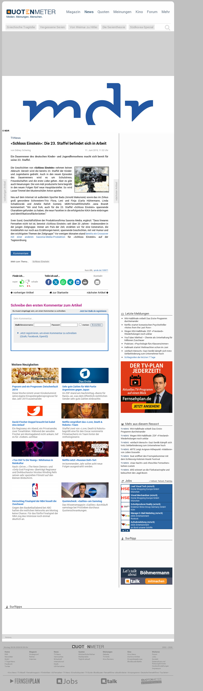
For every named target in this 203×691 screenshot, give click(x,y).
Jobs (154, 657)
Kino (139, 11)
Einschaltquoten (77, 672)
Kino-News (131, 654)
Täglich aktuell (84, 659)
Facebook (8, 664)
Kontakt (155, 659)
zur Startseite (59, 292)
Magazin (73, 11)
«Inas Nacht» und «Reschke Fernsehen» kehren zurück (145, 464)
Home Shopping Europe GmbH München (140, 488)
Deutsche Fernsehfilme (150, 672)
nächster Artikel (97, 292)
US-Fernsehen (59, 666)
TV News (66, 672)
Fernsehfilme (109, 672)
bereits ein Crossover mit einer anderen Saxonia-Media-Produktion (59, 235)
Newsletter (9, 657)
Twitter (7, 666)
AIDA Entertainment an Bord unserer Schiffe (138, 524)
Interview (32, 659)
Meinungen (122, 11)
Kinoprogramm (134, 672)
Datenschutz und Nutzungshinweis (159, 662)
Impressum (156, 668)
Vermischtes (58, 657)
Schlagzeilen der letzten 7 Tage (139, 357)
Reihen (32, 657)
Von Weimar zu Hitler (84, 27)
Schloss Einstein (41, 261)
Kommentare (20, 253)
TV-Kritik (106, 657)
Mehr (166, 11)
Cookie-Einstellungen (160, 666)
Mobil (7, 659)
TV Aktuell (21, 672)
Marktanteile (83, 657)
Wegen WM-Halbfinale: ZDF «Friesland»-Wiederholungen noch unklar (144, 332)
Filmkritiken (45, 672)
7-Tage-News (10, 661)
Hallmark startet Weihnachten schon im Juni (146, 347)
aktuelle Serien (121, 672)
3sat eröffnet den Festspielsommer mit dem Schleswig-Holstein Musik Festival (144, 457)
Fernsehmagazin (33, 672)
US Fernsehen (56, 672)
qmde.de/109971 (101, 270)
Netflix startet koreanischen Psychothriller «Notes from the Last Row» (145, 326)
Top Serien (164, 672)
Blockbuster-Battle (134, 661)
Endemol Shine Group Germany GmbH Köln (143, 506)
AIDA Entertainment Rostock (142, 515)
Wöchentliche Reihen (86, 654)
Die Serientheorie (114, 27)
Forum (152, 11)
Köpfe (56, 664)
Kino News (12, 672)
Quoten (103, 11)
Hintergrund (34, 654)
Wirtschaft (58, 659)
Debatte (106, 654)
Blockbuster (98, 672)
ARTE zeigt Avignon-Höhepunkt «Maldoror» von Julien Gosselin (146, 451)
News (89, 11)
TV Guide (88, 672)
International (59, 661)
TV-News (57, 654)
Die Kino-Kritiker (133, 657)
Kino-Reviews (108, 659)
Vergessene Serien (52, 27)
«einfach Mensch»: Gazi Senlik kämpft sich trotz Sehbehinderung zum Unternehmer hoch (148, 352)
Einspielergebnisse (134, 659)
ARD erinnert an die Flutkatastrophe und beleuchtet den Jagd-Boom (145, 471)
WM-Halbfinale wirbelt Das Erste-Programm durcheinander (145, 320)
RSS (6, 654)
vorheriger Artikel (22, 292)
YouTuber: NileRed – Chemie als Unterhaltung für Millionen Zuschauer (148, 339)
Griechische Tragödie (21, 27)
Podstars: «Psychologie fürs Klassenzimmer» (146, 343)
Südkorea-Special (141, 27)
